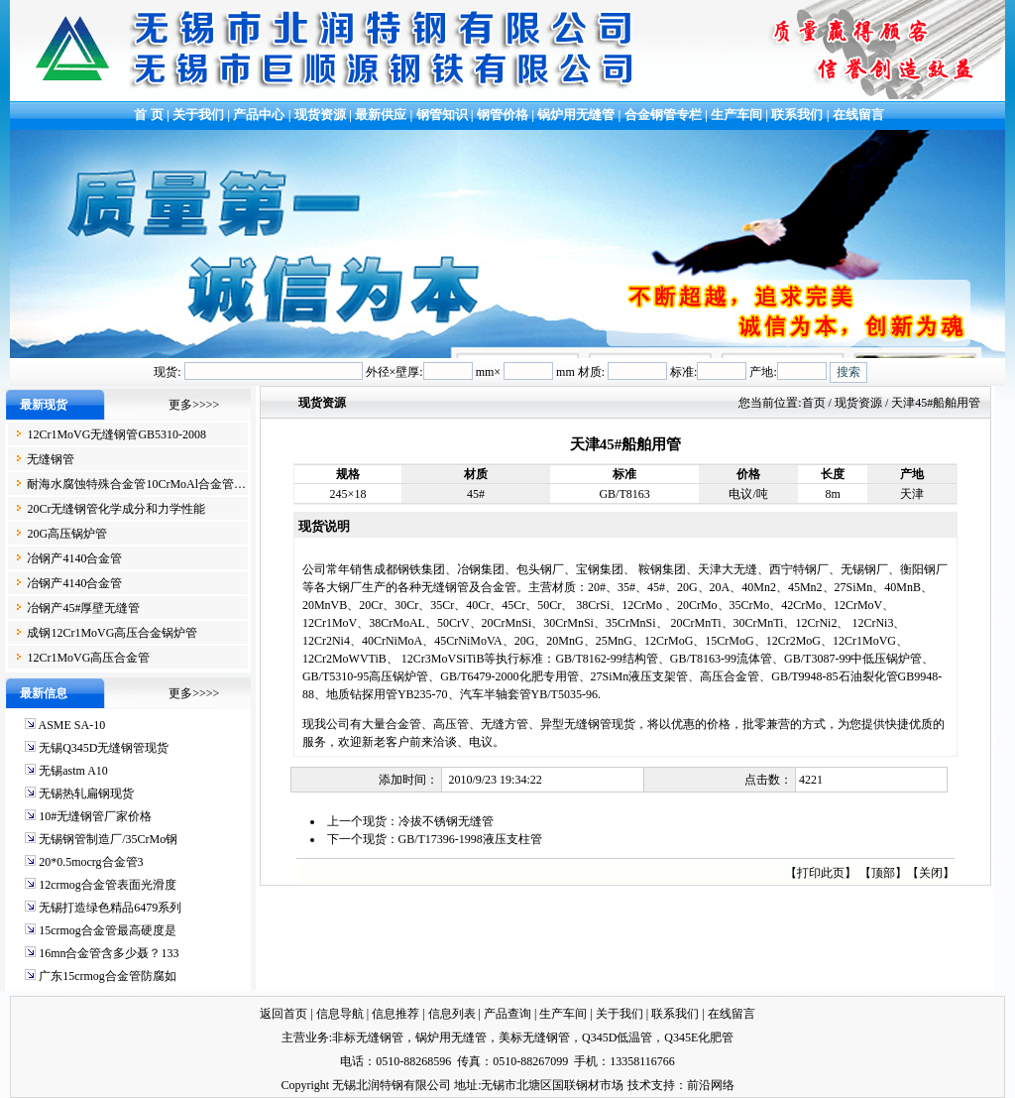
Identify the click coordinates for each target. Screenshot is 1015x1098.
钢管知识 (442, 114)
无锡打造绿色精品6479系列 (110, 908)
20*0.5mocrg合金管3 (91, 862)
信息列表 (452, 1014)
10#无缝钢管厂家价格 (95, 816)
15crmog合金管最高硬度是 (107, 930)
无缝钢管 (50, 459)
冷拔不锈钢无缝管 (446, 821)
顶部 (883, 873)
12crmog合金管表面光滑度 (107, 885)
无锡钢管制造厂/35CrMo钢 (108, 839)
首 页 (147, 114)
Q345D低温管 (617, 1037)
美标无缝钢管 (534, 1037)
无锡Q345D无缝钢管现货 (104, 748)
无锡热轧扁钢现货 (86, 793)
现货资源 (320, 114)
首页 (814, 403)
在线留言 (858, 114)
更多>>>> (194, 405)
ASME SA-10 (71, 725)
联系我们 (797, 114)
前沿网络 (710, 1085)
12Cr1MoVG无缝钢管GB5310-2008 (116, 434)
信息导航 (340, 1014)
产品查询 (507, 1014)
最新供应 (382, 114)
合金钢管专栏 (663, 114)
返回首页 (283, 1014)
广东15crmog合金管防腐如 (107, 976)
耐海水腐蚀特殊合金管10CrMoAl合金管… (136, 484)
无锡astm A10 (73, 771)
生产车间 (738, 114)
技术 (639, 1085)
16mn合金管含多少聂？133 (108, 953)
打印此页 (821, 873)
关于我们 (198, 114)
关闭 (931, 873)
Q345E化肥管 (698, 1037)
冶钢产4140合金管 (74, 558)
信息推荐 (395, 1014)
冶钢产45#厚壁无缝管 (83, 608)
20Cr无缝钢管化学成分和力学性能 (116, 509)
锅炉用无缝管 (576, 114)
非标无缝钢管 (367, 1037)
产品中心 (258, 114)
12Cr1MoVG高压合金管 (88, 658)
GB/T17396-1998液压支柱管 (470, 839)
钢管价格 (502, 114)
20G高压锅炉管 (67, 534)
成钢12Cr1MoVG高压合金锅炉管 (112, 633)
